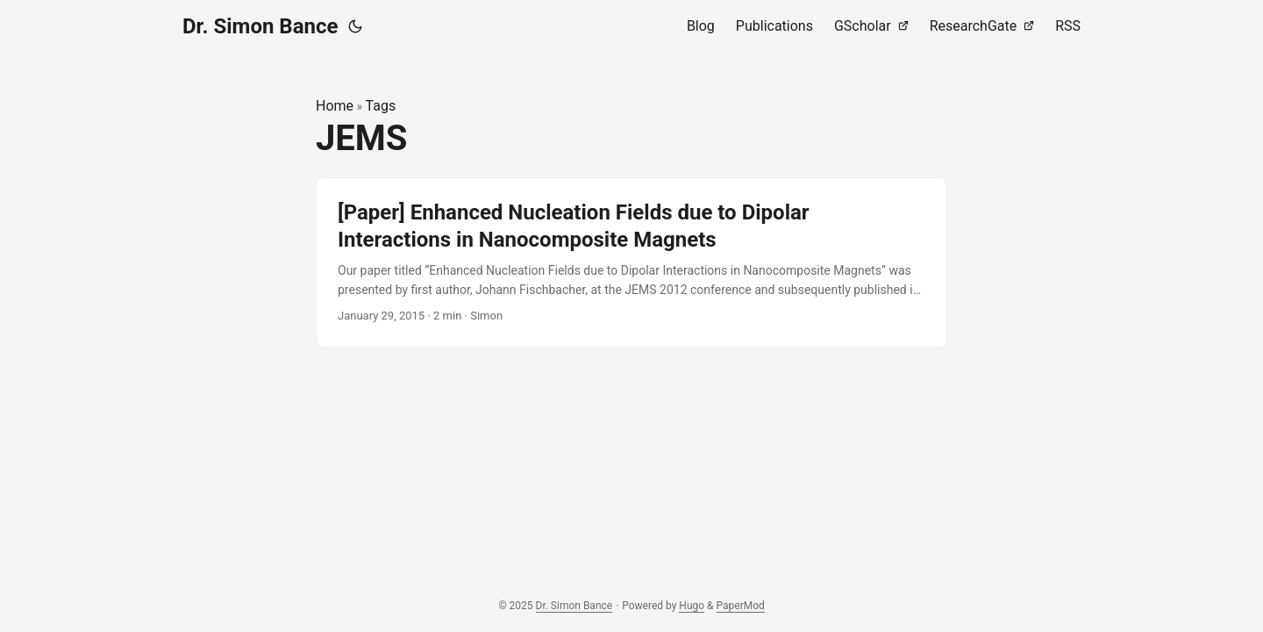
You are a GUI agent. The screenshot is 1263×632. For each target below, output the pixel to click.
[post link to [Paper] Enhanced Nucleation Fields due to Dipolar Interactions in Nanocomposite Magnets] (631, 262)
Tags (381, 105)
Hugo (691, 606)
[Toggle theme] (355, 26)
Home (334, 105)
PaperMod (741, 606)
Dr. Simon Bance (260, 26)
